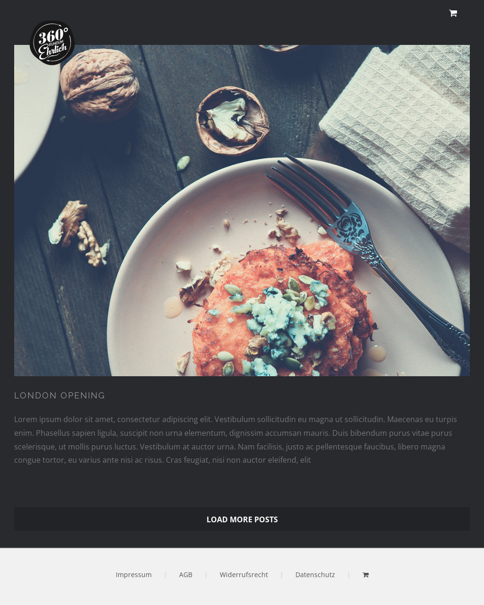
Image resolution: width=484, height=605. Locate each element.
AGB (185, 574)
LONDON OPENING (59, 395)
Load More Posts (242, 519)
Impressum (134, 574)
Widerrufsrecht (244, 574)
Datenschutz (315, 574)
